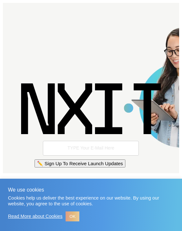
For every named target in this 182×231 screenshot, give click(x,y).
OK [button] (72, 216)
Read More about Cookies (35, 216)
